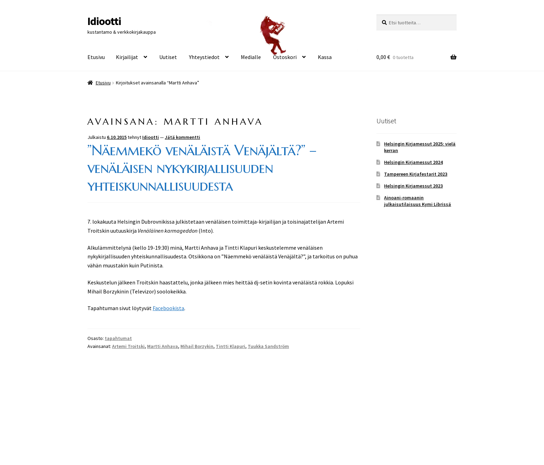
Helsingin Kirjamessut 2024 (413, 162)
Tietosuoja (100, 425)
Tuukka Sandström (268, 346)
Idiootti (104, 21)
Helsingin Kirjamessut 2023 (413, 186)
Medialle (251, 56)
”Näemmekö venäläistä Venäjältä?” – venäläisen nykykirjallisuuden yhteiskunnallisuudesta (201, 168)
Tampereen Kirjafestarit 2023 (415, 174)
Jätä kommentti (182, 137)
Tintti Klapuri (230, 346)
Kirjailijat (127, 56)
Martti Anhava (162, 346)
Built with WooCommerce (148, 425)
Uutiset (168, 56)
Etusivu (96, 56)
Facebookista (168, 308)
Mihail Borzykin (196, 346)
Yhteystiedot (204, 56)
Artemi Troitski (128, 346)
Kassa (325, 56)
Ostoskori (285, 56)
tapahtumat (118, 338)
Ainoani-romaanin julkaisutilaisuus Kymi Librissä (417, 201)
